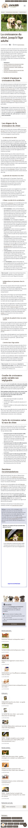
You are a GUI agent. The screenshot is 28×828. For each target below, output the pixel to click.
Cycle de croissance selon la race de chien (14, 70)
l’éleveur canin (18, 160)
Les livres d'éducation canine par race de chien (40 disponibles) (14, 726)
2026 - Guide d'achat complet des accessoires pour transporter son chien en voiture (13, 794)
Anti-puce (16, 823)
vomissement (4, 486)
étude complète (19, 517)
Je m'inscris (14, 624)
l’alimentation (9, 99)
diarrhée (23, 484)
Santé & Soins (22, 12)
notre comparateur (13, 518)
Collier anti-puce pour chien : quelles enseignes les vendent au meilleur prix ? (14, 757)
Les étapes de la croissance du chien (12, 65)
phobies (2, 313)
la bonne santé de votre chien (8, 89)
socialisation (10, 203)
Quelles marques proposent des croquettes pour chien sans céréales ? (13, 769)
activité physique (5, 101)
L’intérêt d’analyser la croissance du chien (14, 64)
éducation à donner (18, 101)
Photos (12, 1)
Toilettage (10, 826)
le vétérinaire (11, 169)
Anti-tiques (23, 823)
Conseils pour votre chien (12, 12)
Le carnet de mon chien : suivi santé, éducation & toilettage (13, 714)
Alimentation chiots (6, 818)
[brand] (10, 6)
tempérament (17, 99)
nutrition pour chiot (21, 110)
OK (24, 806)
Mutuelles (25, 1)
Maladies (16, 826)
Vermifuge (10, 823)
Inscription (8, 1)
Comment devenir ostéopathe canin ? (13, 639)
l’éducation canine (5, 330)
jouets (6, 339)
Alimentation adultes (17, 818)
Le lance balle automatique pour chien (13, 650)
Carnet (20, 1)
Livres (16, 1)
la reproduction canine (16, 505)
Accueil (2, 12)
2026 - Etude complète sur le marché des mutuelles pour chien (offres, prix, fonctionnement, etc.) (13, 739)
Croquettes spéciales (6, 820)
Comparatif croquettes (18, 820)
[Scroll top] (25, 825)
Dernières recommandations (10, 72)
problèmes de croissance (18, 477)
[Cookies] (3, 825)
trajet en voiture (14, 306)
